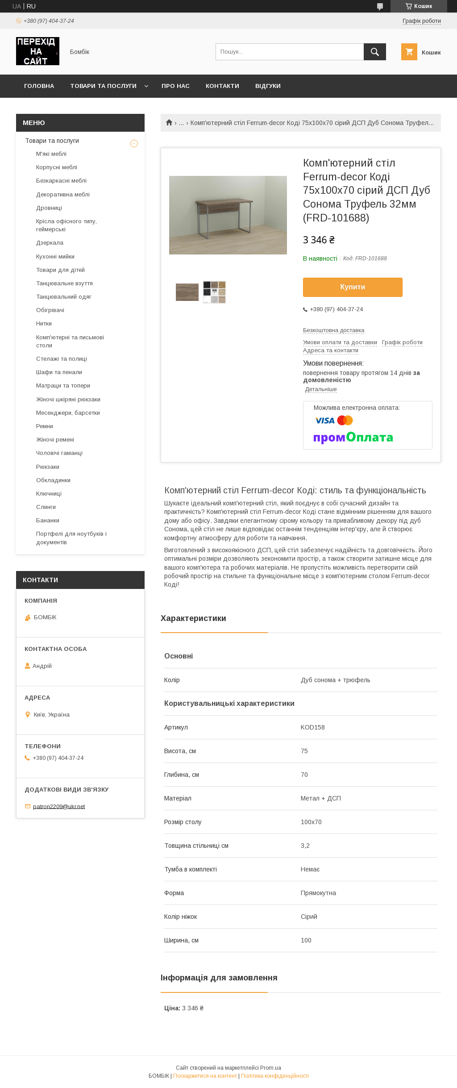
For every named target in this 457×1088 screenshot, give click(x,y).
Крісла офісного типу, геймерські (66, 225)
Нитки (44, 323)
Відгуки (268, 86)
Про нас (176, 86)
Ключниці (49, 493)
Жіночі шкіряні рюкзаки (68, 399)
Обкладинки (53, 480)
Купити (353, 287)
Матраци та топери (63, 385)
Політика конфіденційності (275, 1076)
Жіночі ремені (55, 439)
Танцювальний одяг (63, 296)
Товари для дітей (60, 270)
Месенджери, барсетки (68, 412)
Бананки (47, 520)
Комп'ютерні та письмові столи (70, 341)
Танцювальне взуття (64, 283)
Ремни (44, 426)
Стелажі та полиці (61, 358)
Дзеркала (49, 242)
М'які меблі (51, 153)
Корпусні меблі (56, 167)
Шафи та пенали (59, 372)
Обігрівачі (50, 310)
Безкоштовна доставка (333, 330)
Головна (39, 86)
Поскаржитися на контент (205, 1076)
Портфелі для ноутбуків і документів (71, 537)
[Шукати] (375, 51)
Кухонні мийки (55, 256)
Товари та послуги (103, 86)
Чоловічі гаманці (59, 453)
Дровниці (49, 207)
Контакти (222, 86)
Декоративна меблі (63, 194)
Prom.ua (270, 1068)
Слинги (46, 507)
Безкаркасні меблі (61, 180)
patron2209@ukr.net (59, 806)
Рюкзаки (47, 466)
